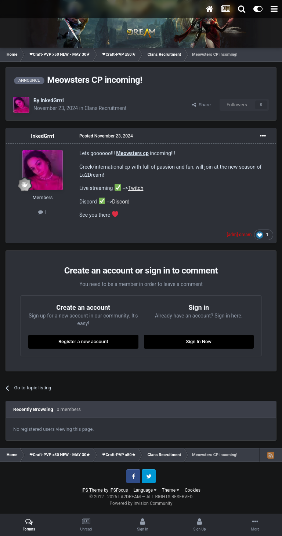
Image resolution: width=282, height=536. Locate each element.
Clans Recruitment (105, 108)
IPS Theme (92, 490)
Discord (121, 202)
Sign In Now (199, 341)
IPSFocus (118, 490)
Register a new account (83, 341)
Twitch (136, 188)
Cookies (192, 490)
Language (144, 490)
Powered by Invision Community (141, 503)
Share (201, 104)
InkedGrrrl (52, 100)
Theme (170, 490)
